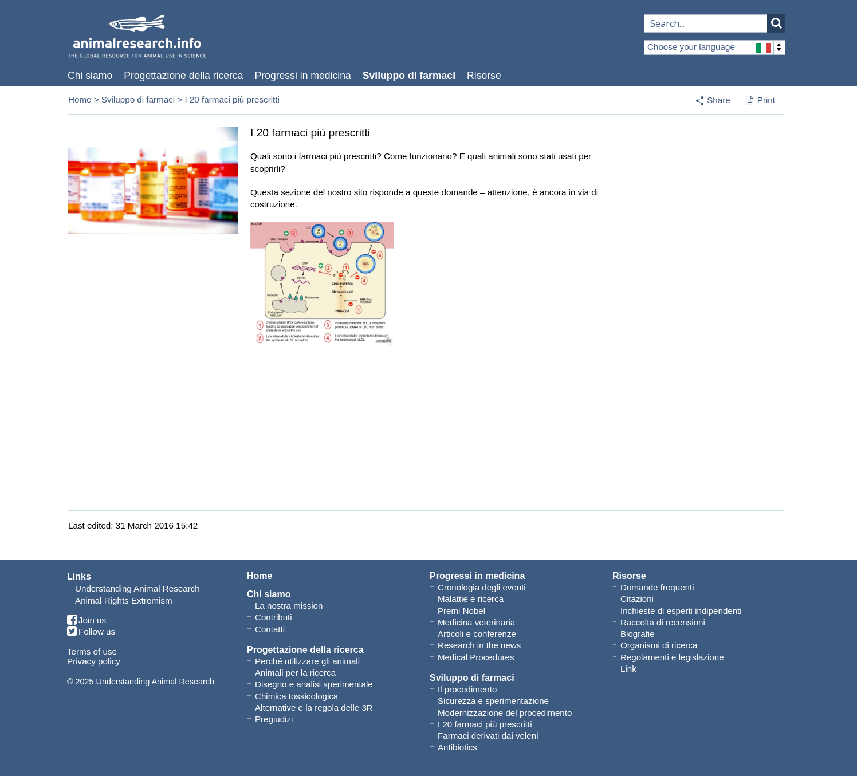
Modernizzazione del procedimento (505, 713)
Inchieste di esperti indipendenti (681, 611)
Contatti (270, 629)
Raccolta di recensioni (662, 622)
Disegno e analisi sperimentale (314, 684)
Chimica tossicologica (296, 696)
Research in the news (479, 645)
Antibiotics (457, 747)
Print (760, 101)
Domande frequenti (657, 587)
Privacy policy (93, 661)
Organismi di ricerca (658, 645)
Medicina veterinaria (476, 622)
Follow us (91, 632)
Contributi (273, 617)
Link (628, 668)
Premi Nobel (461, 611)
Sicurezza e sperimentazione (493, 701)
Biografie (637, 634)
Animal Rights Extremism (123, 600)
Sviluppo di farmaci (409, 75)
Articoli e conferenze (477, 634)
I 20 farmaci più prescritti (485, 724)
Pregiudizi (274, 719)
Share (718, 100)
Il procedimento (467, 689)
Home (80, 99)
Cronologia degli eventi (482, 587)
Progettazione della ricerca (183, 75)
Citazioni (637, 599)
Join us (86, 620)
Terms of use (92, 651)
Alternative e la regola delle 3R (314, 707)
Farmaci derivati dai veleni (488, 735)
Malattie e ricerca (471, 599)
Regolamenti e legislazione (672, 657)
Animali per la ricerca (295, 672)
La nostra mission (289, 605)
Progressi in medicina (303, 75)
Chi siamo (90, 75)
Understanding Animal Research (137, 588)
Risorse (484, 75)
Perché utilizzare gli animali (307, 661)
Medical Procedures (476, 657)
